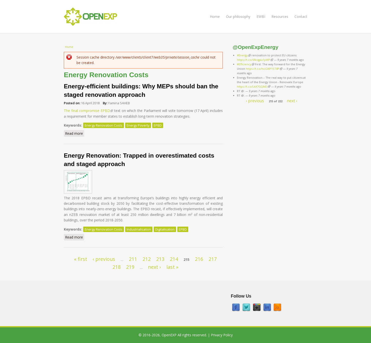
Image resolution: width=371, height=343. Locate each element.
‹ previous (104, 259)
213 (160, 259)
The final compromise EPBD (88, 110)
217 (213, 259)
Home (215, 16)
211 (133, 259)
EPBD (158, 125)
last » (172, 267)
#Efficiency (245, 64)
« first (80, 259)
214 (174, 259)
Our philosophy (238, 16)
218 (116, 267)
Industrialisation (139, 229)
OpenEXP (169, 335)
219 (130, 267)
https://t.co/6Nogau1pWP (255, 60)
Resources (279, 16)
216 (199, 259)
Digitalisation (165, 229)
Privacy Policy (222, 335)
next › (154, 267)
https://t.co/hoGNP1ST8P (264, 68)
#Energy (244, 55)
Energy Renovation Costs (103, 125)
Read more (74, 133)
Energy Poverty (138, 125)
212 (147, 259)
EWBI (261, 16)
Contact (301, 16)
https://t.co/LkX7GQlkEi (253, 86)
